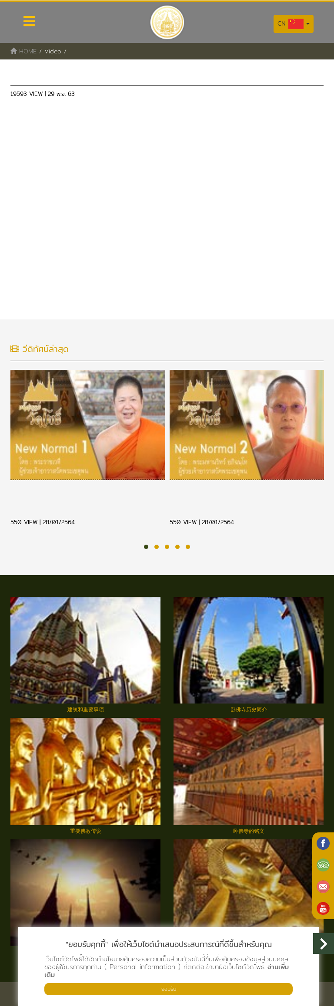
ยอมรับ (168, 989)
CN (293, 24)
